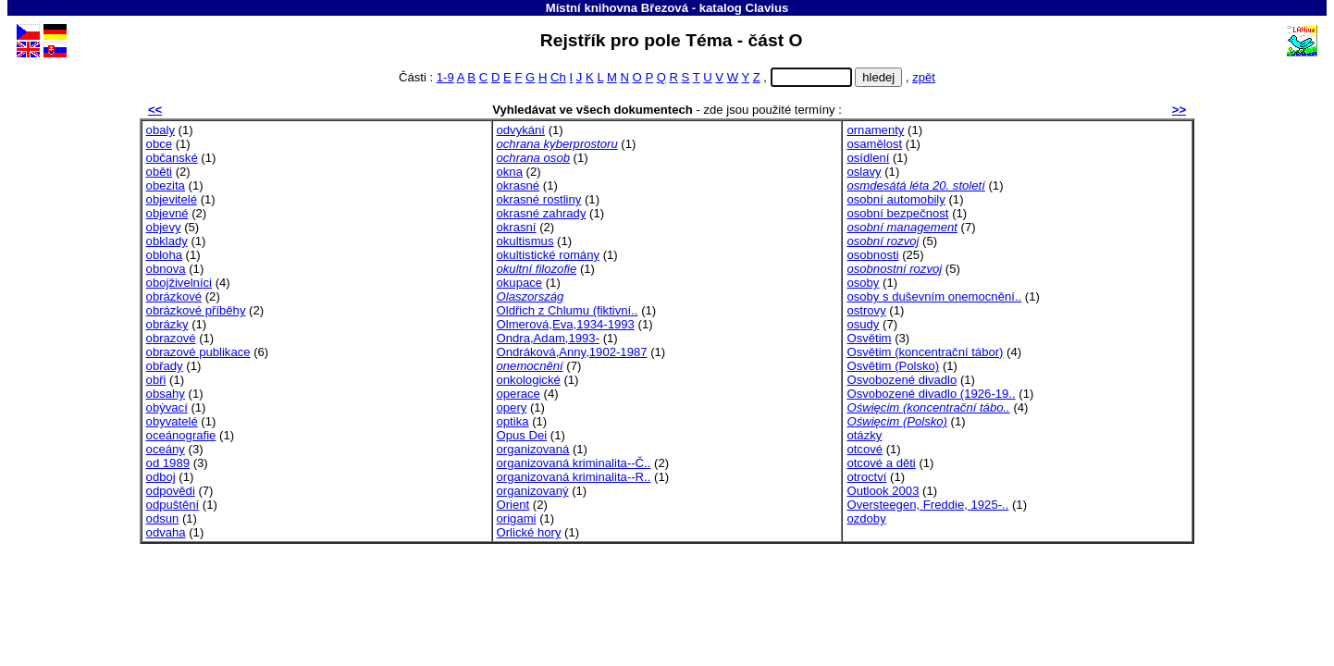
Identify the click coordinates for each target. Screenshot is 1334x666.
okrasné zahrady (542, 213)
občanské (172, 158)
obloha (164, 255)
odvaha (166, 532)
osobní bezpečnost (897, 213)
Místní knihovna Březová (617, 8)
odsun (162, 518)
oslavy (863, 172)
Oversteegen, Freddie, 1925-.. (927, 505)
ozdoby (865, 518)
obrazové (171, 338)
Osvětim (868, 338)
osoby (862, 283)
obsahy (165, 394)
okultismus (525, 241)
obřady (164, 366)
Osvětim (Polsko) (892, 366)
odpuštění (173, 505)
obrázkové (174, 296)
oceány (165, 449)
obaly (160, 130)
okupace (520, 283)
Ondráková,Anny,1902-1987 (572, 352)
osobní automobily (895, 199)
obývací (167, 407)
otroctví (866, 477)
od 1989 (168, 463)
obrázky (167, 324)
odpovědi (170, 491)
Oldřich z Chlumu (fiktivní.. (567, 310)
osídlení (867, 158)
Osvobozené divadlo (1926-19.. (930, 394)
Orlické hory (529, 532)
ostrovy (865, 310)
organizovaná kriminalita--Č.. (574, 463)
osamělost (874, 144)
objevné (167, 213)
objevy (163, 227)
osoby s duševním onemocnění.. (933, 296)
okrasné (518, 185)
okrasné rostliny (539, 199)
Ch (558, 77)
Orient (513, 505)
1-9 (445, 77)
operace (518, 394)
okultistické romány (548, 255)
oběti (159, 172)
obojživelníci (179, 283)
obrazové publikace (198, 352)
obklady (167, 241)
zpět (923, 77)
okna (510, 172)
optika (513, 421)
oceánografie (181, 435)
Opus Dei (522, 435)
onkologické (529, 380)
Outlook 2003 (882, 491)
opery (512, 407)
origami (517, 518)
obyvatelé (172, 421)
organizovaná (533, 449)
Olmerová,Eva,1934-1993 (566, 324)
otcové (864, 449)
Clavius (766, 8)
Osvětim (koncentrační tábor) (924, 352)
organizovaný (533, 491)
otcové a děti (880, 463)
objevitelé (171, 199)
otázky (864, 435)
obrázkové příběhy (196, 310)
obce (159, 144)
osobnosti (872, 255)
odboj (161, 477)
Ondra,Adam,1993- (548, 338)
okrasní (517, 227)
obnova (166, 269)
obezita (165, 185)
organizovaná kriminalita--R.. (574, 477)
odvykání (521, 130)
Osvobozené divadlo (901, 380)
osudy (862, 324)
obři (156, 380)
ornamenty (875, 130)
